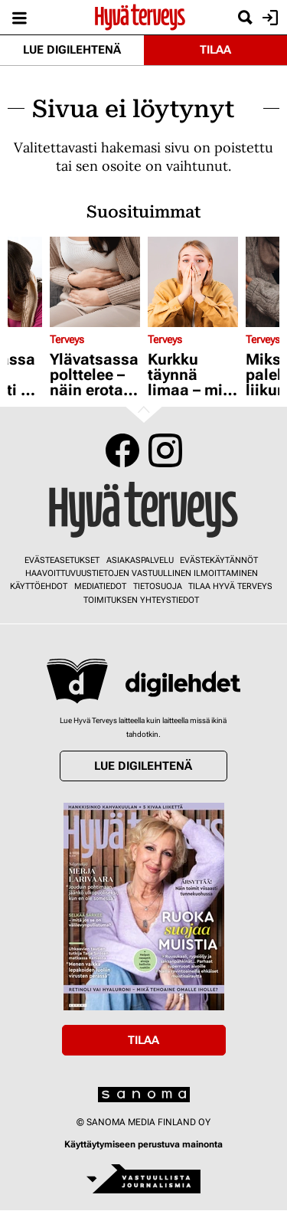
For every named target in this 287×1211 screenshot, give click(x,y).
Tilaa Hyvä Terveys (230, 586)
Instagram (165, 450)
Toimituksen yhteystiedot (141, 600)
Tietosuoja (157, 586)
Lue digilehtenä (72, 50)
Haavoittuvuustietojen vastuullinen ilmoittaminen (141, 573)
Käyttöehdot (38, 586)
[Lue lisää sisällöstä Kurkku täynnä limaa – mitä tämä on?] (193, 282)
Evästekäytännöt (219, 560)
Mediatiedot (100, 586)
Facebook (122, 450)
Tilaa (215, 50)
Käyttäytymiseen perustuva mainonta (143, 1144)
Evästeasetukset (61, 560)
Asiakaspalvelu (140, 560)
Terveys (67, 339)
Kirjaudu (268, 17)
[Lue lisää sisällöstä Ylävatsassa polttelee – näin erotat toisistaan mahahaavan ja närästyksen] (95, 282)
